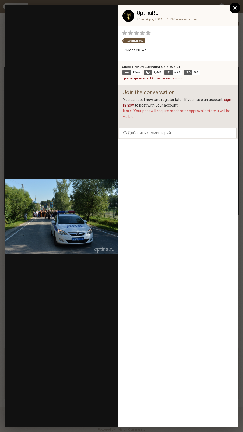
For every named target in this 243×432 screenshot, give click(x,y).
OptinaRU (148, 13)
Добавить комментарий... (148, 133)
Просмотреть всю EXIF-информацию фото (153, 78)
